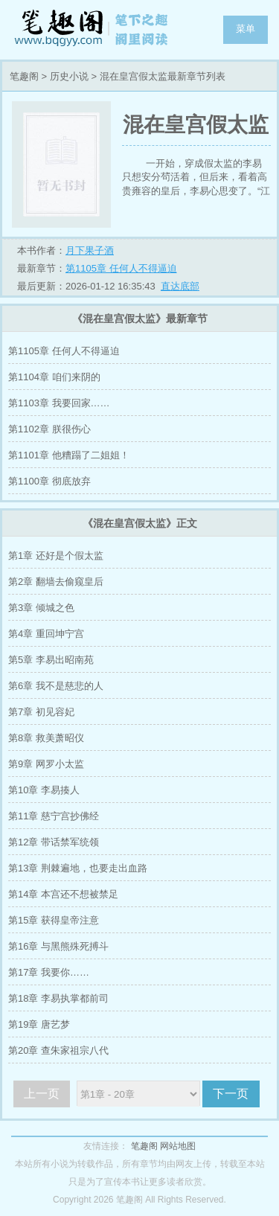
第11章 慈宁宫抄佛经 (53, 816)
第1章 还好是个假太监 (55, 555)
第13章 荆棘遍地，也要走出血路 (77, 868)
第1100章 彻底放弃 (49, 481)
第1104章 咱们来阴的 (54, 377)
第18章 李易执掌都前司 (58, 998)
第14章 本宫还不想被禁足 (63, 894)
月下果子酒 (89, 250)
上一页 (42, 1093)
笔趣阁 (93, 29)
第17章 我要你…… (48, 972)
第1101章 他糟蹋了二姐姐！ (68, 455)
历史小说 (69, 76)
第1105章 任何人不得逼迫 (121, 268)
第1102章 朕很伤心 (49, 429)
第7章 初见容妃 (41, 711)
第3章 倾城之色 (41, 607)
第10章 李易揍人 (44, 790)
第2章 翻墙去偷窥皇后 (55, 581)
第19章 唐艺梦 (39, 1024)
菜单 (245, 28)
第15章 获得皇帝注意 (53, 920)
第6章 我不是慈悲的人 (55, 685)
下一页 (230, 1093)
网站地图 (178, 1146)
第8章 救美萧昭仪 (46, 737)
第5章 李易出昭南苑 (51, 659)
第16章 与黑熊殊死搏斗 (58, 946)
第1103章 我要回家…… (59, 403)
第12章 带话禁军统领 (53, 842)
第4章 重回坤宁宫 (46, 633)
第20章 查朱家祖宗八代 (58, 1050)
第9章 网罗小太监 (46, 763)
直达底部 (180, 286)
